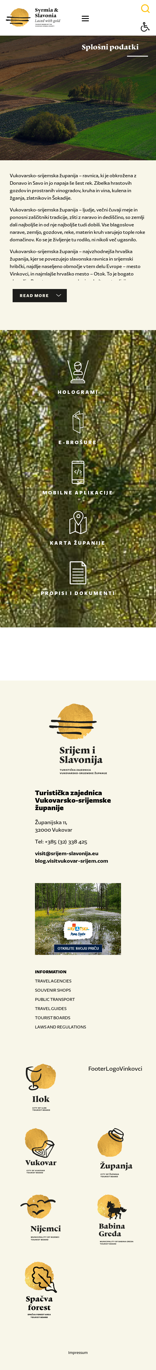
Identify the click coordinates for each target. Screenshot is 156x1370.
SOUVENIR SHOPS (53, 990)
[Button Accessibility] (145, 37)
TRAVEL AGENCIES (53, 981)
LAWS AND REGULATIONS (60, 1027)
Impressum (78, 1352)
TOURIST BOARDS (52, 1017)
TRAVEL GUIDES (51, 1008)
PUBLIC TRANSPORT (55, 999)
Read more (40, 295)
